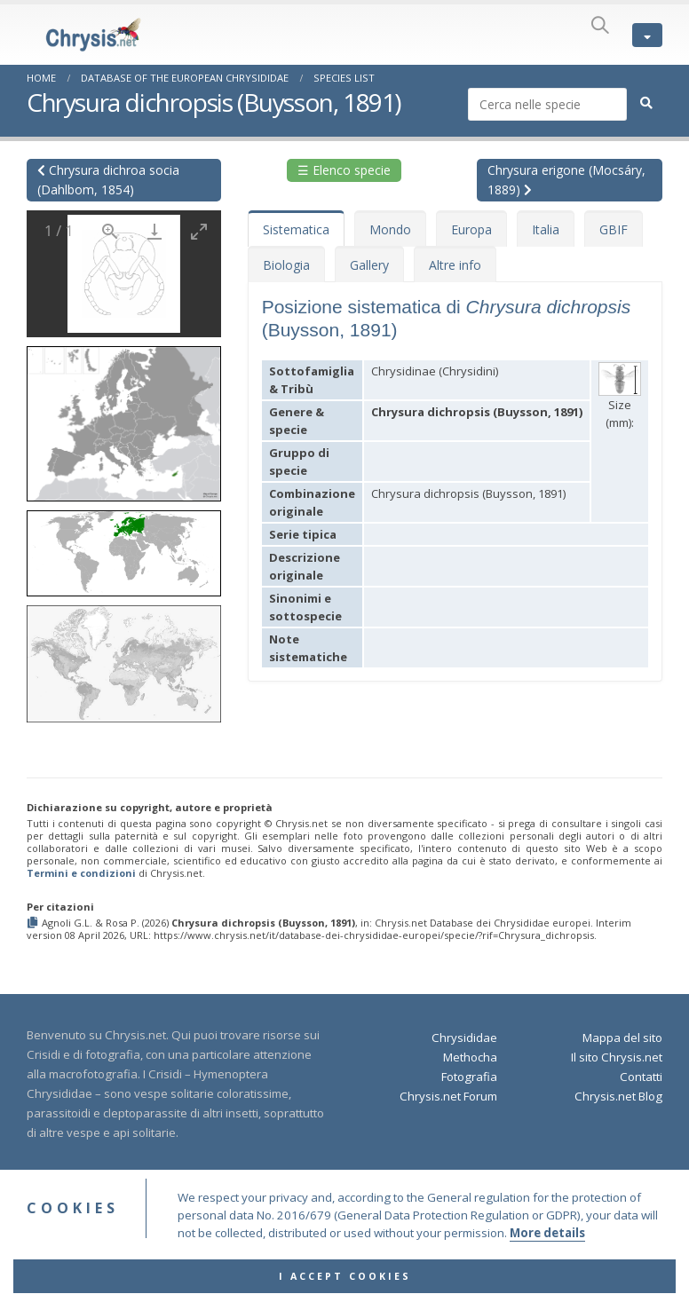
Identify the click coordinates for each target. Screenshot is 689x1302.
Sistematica (296, 229)
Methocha (470, 1057)
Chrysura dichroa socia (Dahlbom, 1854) (108, 180)
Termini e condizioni (81, 873)
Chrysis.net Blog (618, 1096)
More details (547, 1260)
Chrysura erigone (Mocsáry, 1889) (566, 180)
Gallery (369, 264)
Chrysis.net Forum (448, 1096)
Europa (471, 229)
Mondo (390, 229)
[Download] (154, 231)
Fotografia (469, 1077)
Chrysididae (464, 1038)
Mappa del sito (622, 1038)
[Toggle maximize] (199, 231)
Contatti (641, 1077)
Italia (545, 229)
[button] (124, 417)
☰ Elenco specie (344, 170)
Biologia (286, 264)
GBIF (613, 229)
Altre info (455, 264)
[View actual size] (110, 231)
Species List (344, 77)
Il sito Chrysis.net (616, 1057)
